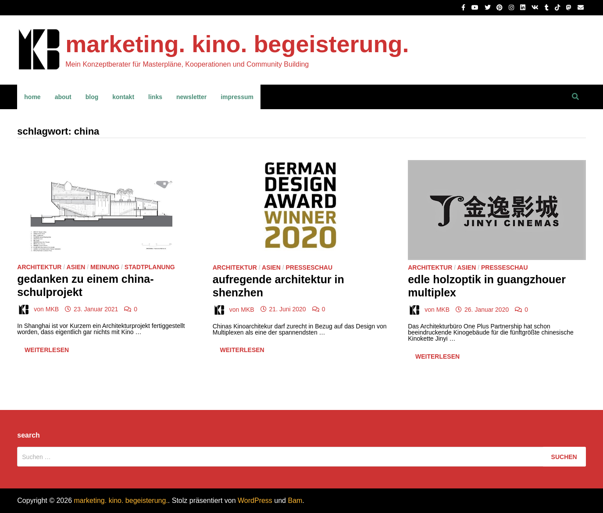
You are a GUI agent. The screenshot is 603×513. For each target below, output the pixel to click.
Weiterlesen (49, 351)
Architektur (39, 267)
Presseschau (308, 267)
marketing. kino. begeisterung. (237, 44)
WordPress (255, 500)
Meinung (104, 267)
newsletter (191, 96)
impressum (237, 96)
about (63, 96)
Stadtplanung (150, 267)
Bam (295, 500)
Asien (76, 267)
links (155, 96)
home (32, 96)
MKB (52, 309)
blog (92, 96)
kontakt (123, 96)
